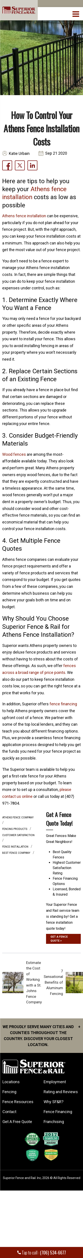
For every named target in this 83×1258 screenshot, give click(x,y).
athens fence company (18, 817)
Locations (11, 1081)
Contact (9, 1111)
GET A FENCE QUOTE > (59, 938)
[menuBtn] (76, 13)
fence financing (63, 704)
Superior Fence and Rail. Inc (22, 1178)
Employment (55, 1081)
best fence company (16, 852)
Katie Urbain (19, 153)
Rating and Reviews (61, 1091)
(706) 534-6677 (53, 1252)
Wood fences (14, 454)
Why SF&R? (54, 1101)
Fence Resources (17, 1101)
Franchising (54, 1121)
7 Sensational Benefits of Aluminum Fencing (53, 982)
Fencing (9, 1091)
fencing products (15, 829)
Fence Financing (58, 1111)
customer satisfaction (18, 835)
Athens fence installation (24, 216)
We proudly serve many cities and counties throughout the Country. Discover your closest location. (41, 1035)
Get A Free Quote (17, 1121)
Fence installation (15, 846)
